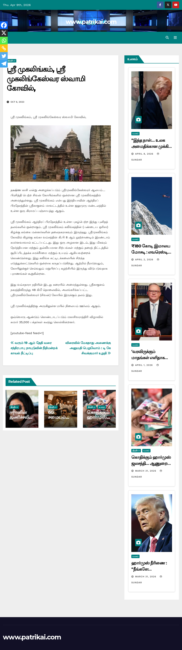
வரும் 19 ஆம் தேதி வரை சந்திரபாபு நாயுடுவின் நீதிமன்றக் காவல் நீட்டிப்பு (34, 348)
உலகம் (102, 407)
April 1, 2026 (144, 365)
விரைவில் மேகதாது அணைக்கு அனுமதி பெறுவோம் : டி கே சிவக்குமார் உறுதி (88, 348)
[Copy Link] (4, 48)
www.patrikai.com (91, 21)
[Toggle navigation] (175, 37)
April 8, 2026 (144, 153)
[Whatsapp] (4, 40)
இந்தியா (11, 61)
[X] (4, 33)
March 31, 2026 (146, 470)
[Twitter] (4, 56)
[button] (167, 37)
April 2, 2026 (144, 259)
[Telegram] (4, 63)
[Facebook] (4, 25)
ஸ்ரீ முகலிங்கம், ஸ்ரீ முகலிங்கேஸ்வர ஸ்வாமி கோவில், (46, 79)
